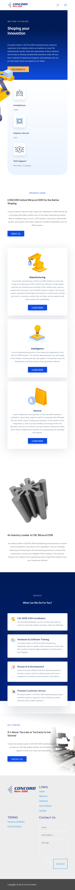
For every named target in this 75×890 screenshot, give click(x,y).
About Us (15, 233)
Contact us (17, 759)
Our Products (18, 69)
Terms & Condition (16, 821)
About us (43, 796)
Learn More (37, 307)
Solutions (43, 801)
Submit (60, 864)
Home (42, 791)
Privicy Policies (14, 826)
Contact (42, 810)
